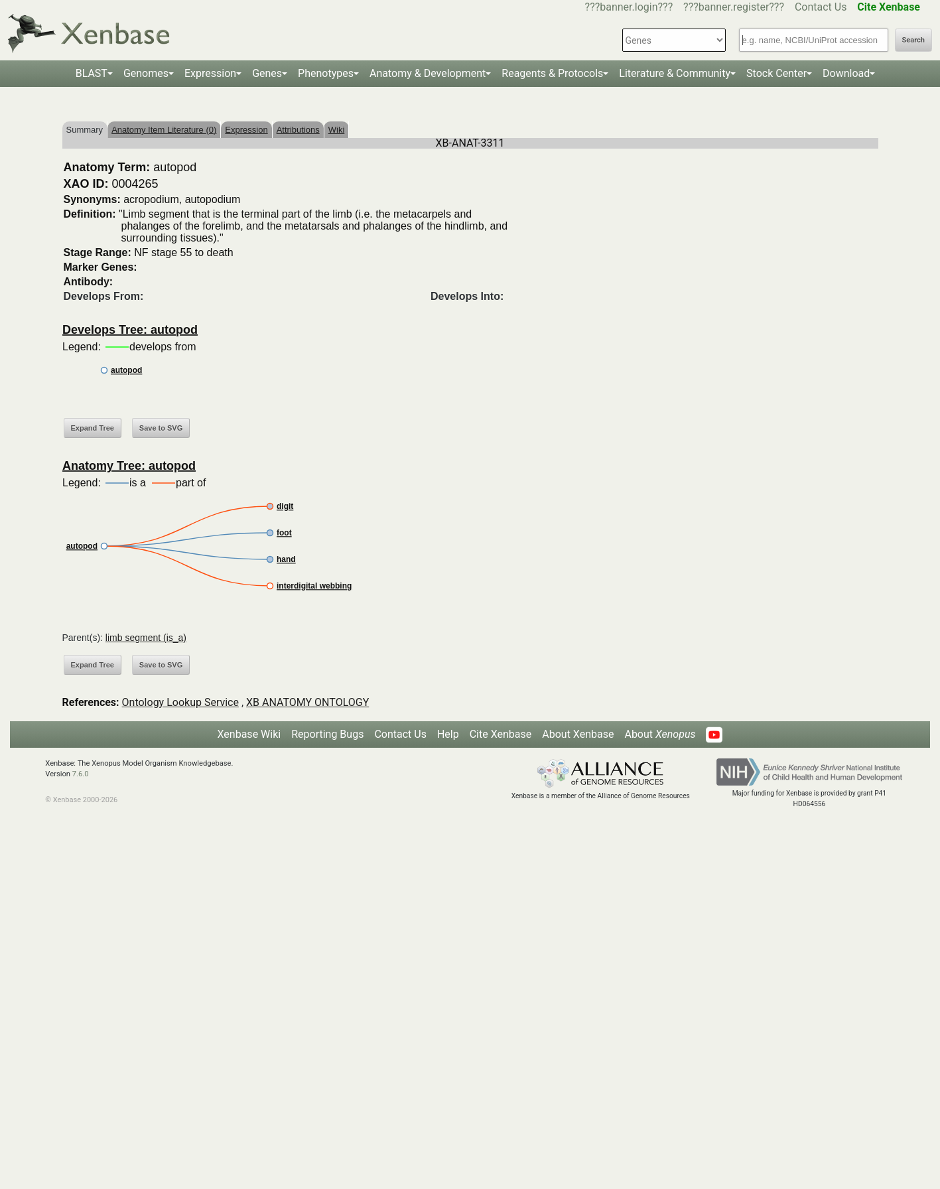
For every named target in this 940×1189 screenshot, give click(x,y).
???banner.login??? (629, 7)
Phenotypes (326, 73)
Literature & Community (674, 73)
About (659, 734)
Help (448, 734)
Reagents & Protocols (552, 73)
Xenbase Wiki (249, 734)
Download (846, 73)
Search (913, 40)
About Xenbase (578, 734)
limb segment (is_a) (145, 637)
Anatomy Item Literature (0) (163, 130)
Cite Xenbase (501, 734)
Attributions (298, 130)
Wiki (336, 130)
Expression (210, 73)
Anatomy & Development (427, 73)
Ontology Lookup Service (180, 702)
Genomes (145, 73)
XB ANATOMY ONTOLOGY (307, 702)
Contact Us (821, 7)
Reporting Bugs (327, 734)
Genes (267, 73)
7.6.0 (80, 774)
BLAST (91, 73)
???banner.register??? (733, 7)
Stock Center (776, 73)
